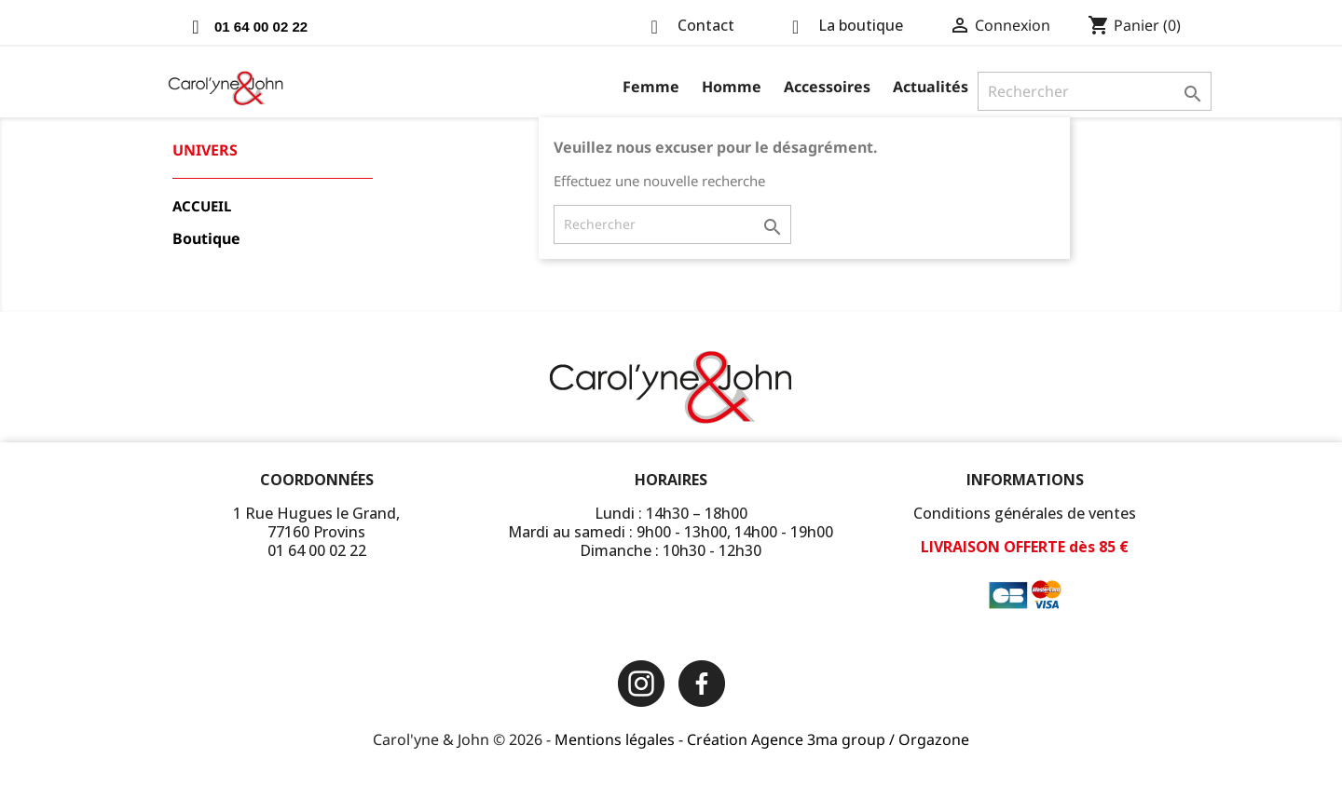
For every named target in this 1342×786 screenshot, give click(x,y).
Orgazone (933, 739)
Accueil (201, 205)
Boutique (206, 239)
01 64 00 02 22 (261, 26)
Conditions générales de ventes (1024, 513)
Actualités (930, 86)
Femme (651, 86)
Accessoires (827, 86)
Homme (731, 86)
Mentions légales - (621, 739)
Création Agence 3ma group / (792, 739)
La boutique (860, 25)
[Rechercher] (1095, 91)
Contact (706, 25)
